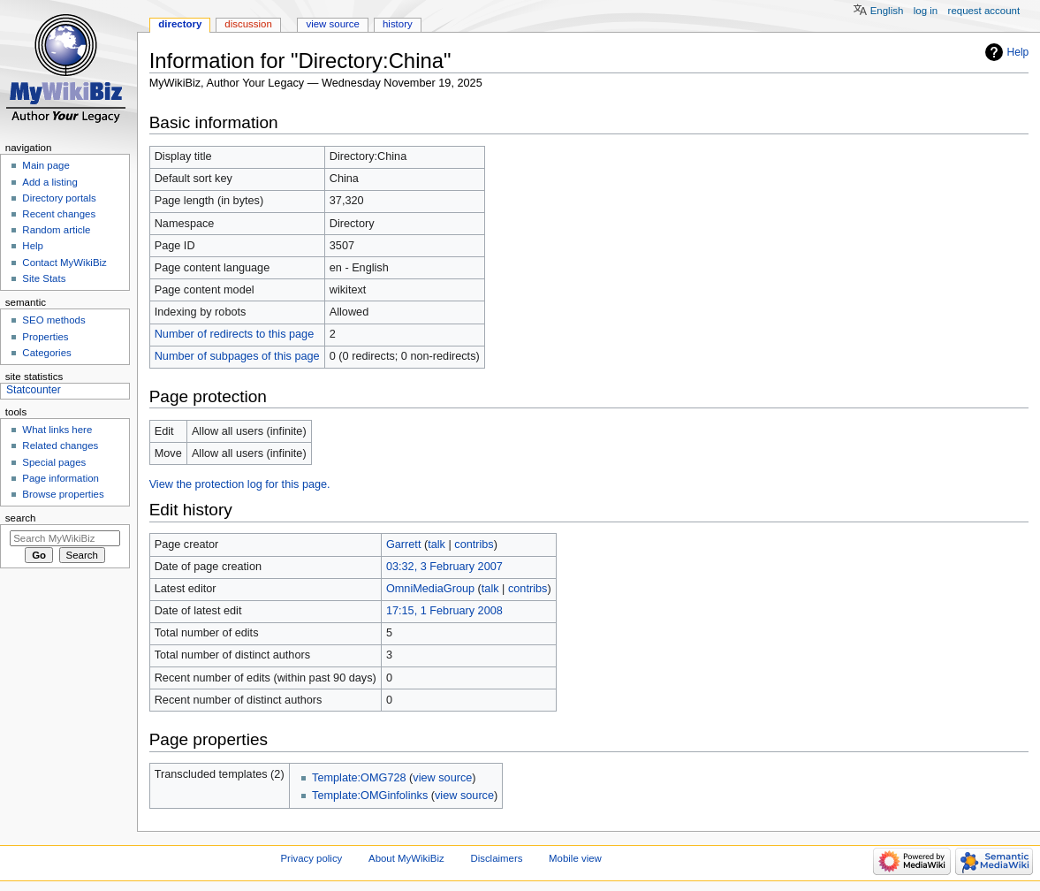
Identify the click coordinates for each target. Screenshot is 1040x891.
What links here (57, 429)
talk (436, 544)
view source (442, 778)
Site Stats (43, 278)
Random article (56, 230)
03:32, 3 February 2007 (444, 566)
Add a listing (49, 182)
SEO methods (53, 320)
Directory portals (58, 198)
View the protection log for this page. (239, 484)
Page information (60, 478)
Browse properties (62, 494)
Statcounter (33, 390)
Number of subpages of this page (237, 356)
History (398, 24)
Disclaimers (496, 858)
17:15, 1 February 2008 (444, 611)
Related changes (60, 445)
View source (332, 24)
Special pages (54, 462)
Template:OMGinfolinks (370, 795)
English (887, 10)
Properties (45, 336)
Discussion (247, 24)
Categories (46, 352)
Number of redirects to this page (235, 334)
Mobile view (575, 858)
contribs (473, 544)
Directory (179, 24)
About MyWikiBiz (406, 858)
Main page (46, 165)
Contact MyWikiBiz (64, 262)
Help (1018, 52)
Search (20, 518)
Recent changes (58, 214)
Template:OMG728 (359, 778)
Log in (926, 10)
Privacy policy (312, 858)
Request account (984, 10)
